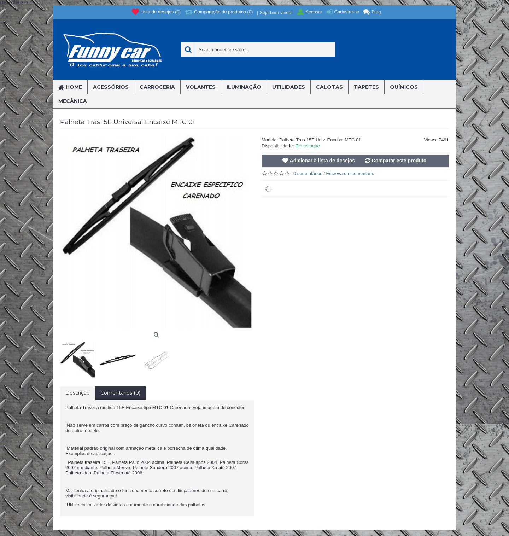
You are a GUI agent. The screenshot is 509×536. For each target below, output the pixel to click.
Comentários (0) (120, 393)
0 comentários (307, 173)
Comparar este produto (399, 160)
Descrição (77, 393)
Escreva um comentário (350, 173)
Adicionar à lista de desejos (322, 160)
